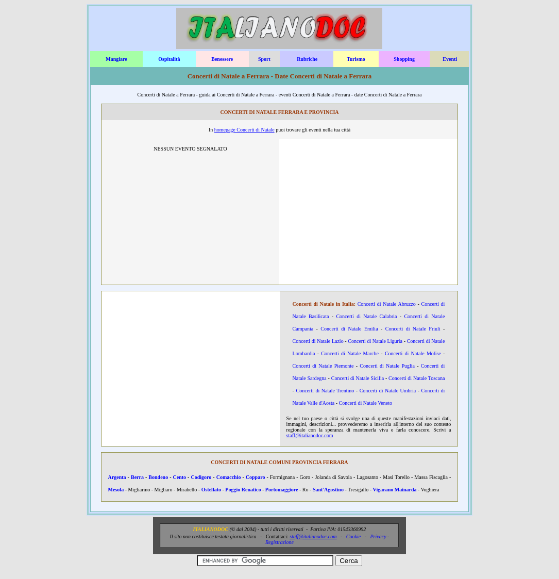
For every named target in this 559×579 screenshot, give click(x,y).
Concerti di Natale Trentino (325, 390)
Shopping (404, 59)
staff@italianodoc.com (309, 435)
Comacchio (228, 477)
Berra (137, 477)
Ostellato (211, 489)
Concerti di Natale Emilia (349, 329)
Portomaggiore (281, 489)
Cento (180, 477)
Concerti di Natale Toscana (416, 378)
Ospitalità (169, 59)
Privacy (378, 536)
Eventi (450, 59)
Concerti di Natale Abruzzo (387, 304)
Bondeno (158, 477)
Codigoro (201, 477)
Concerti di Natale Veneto (365, 403)
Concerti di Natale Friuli (413, 329)
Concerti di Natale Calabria (366, 316)
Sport (264, 59)
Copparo (255, 477)
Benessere (222, 59)
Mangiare (116, 59)
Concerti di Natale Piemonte (323, 366)
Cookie (353, 536)
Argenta (117, 477)
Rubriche (307, 59)
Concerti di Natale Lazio (318, 341)
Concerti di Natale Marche (350, 353)
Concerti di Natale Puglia (387, 366)
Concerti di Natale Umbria (388, 390)
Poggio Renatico (243, 489)
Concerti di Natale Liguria (375, 341)
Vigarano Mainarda (395, 489)
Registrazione (279, 542)
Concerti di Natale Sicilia (357, 378)
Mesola (116, 489)
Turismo (356, 59)
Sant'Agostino (328, 489)
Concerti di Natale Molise (413, 353)
